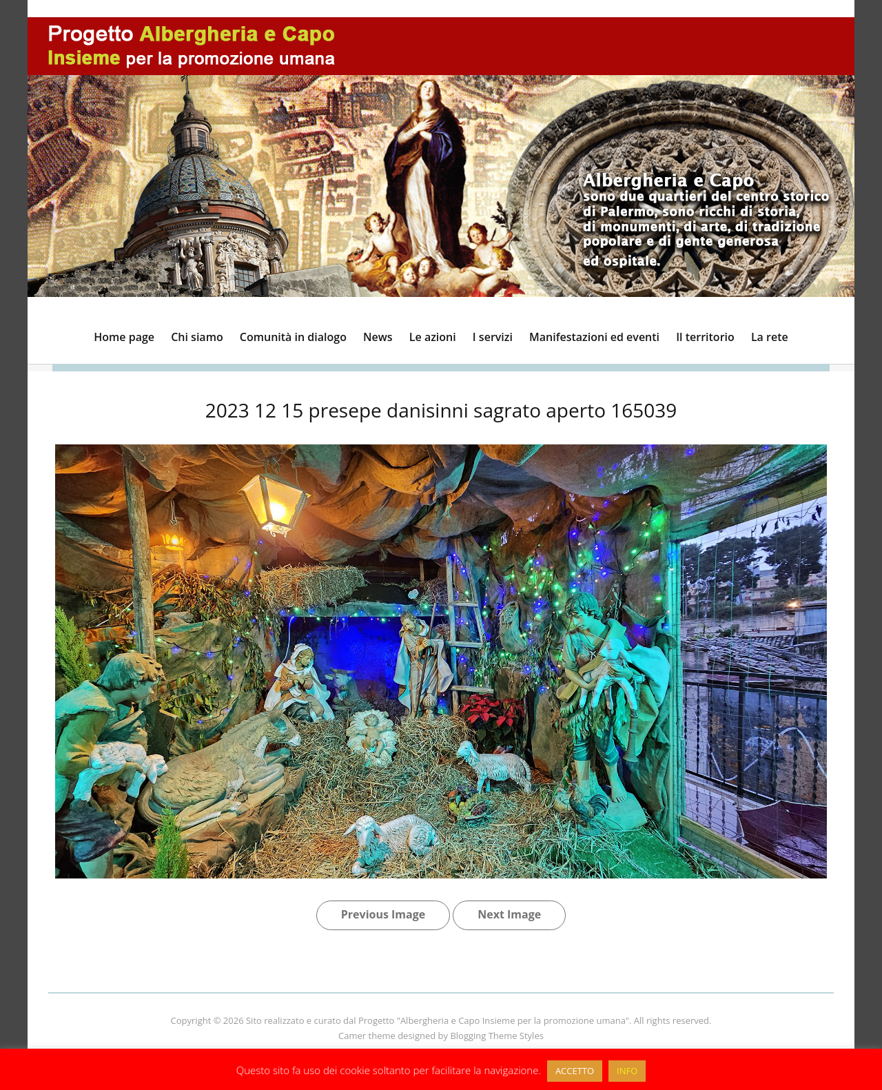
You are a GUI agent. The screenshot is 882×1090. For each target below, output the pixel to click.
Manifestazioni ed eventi (594, 337)
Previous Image (383, 914)
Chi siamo (197, 337)
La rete (769, 337)
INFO (627, 1071)
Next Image (509, 914)
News (378, 337)
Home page (124, 337)
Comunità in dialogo (293, 337)
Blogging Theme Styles (497, 1035)
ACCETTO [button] (574, 1071)
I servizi (493, 337)
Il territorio (705, 337)
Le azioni (432, 337)
